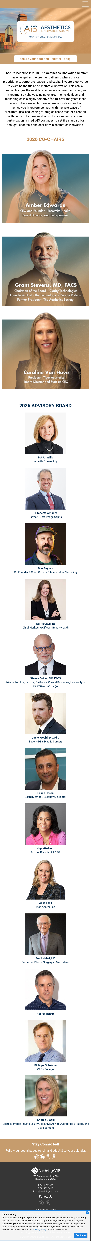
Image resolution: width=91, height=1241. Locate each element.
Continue (81, 1235)
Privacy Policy (39, 1229)
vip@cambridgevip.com (46, 1191)
